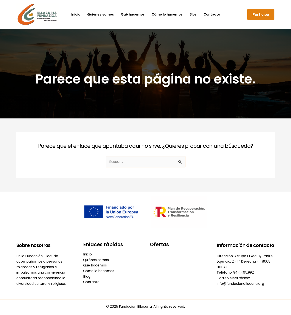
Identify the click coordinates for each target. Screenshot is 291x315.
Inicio (75, 14)
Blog (193, 14)
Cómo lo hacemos (167, 14)
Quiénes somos (100, 14)
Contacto (212, 14)
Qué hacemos (133, 14)
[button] (261, 14)
